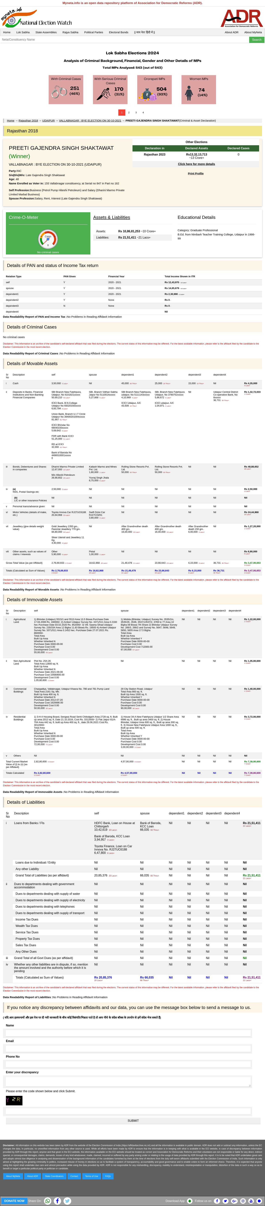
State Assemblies (46, 32)
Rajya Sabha (70, 32)
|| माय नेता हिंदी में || (144, 32)
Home (6, 32)
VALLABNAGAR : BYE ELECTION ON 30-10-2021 (90, 120)
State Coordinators (54, 1176)
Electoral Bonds (118, 32)
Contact (74, 1176)
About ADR (232, 32)
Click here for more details (196, 164)
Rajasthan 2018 (28, 120)
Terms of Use (91, 1176)
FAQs (108, 1176)
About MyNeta (253, 32)
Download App (175, 1201)
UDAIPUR (48, 120)
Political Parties (93, 32)
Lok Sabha (23, 32)
